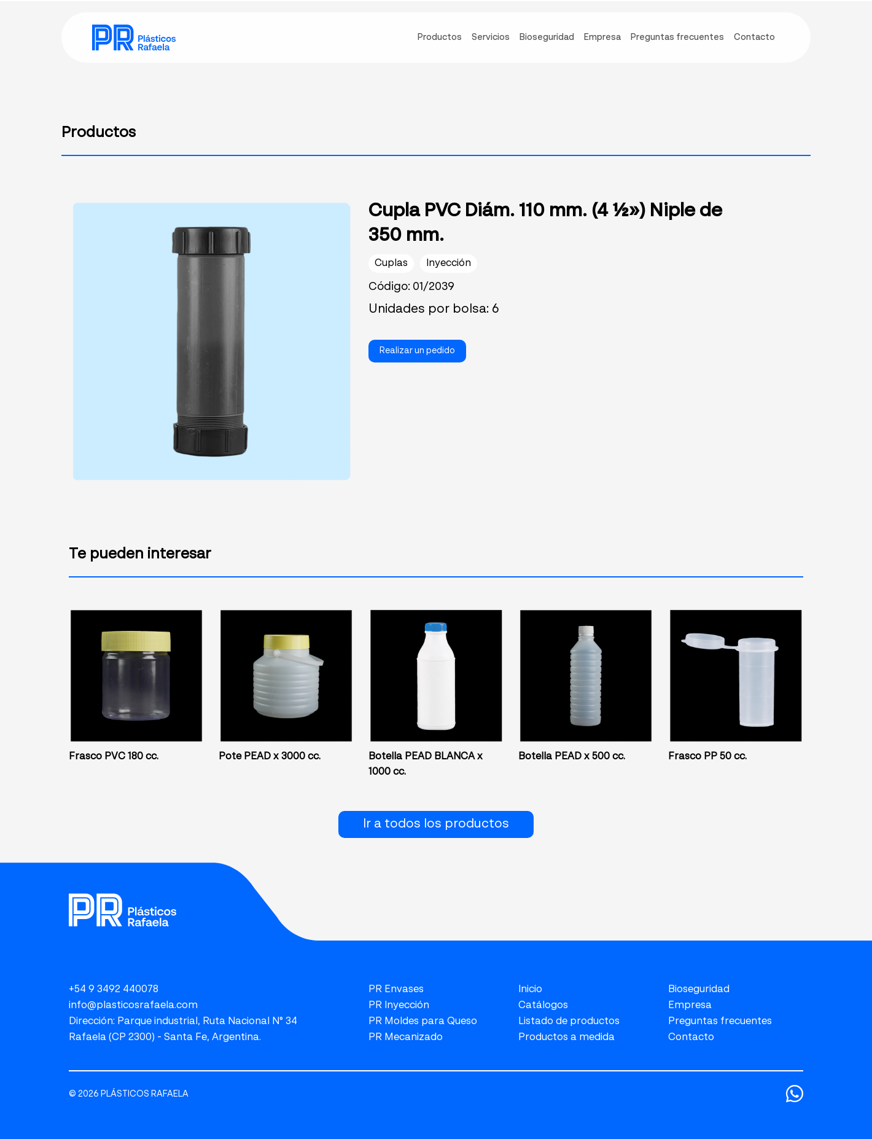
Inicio (530, 990)
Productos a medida (566, 1038)
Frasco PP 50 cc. (707, 757)
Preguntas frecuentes (720, 1022)
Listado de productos (569, 1022)
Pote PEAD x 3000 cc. (270, 757)
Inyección (448, 263)
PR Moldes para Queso (422, 1022)
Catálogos (543, 1006)
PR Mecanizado (405, 1038)
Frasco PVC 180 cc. (113, 757)
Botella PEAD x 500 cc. (571, 757)
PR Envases (396, 990)
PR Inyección (398, 1006)
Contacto (691, 1038)
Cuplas (391, 263)
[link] (134, 37)
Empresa (690, 1006)
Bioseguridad (699, 990)
